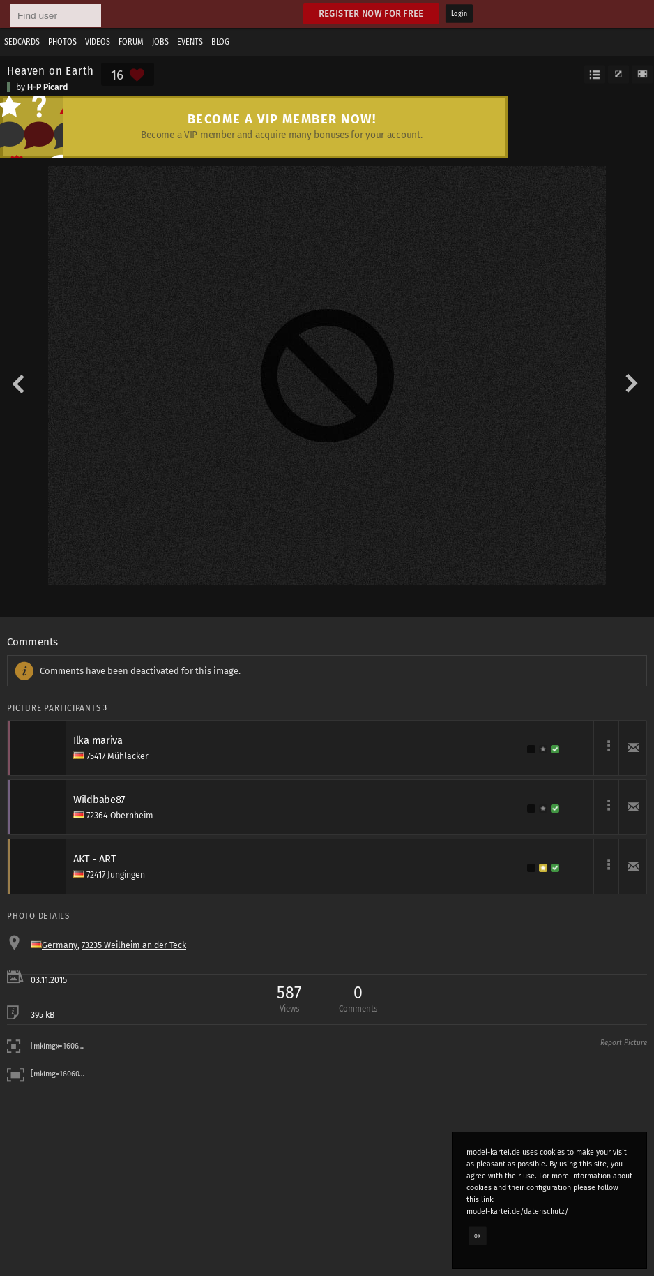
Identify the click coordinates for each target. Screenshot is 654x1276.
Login (459, 14)
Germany (59, 945)
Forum (131, 42)
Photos (62, 42)
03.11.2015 (49, 980)
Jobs (160, 42)
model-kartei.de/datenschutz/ (517, 1211)
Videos (97, 42)
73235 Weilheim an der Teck (134, 945)
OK (477, 1235)
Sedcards (22, 42)
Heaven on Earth (50, 70)
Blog (220, 42)
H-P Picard (47, 87)
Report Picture (623, 1043)
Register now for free (371, 13)
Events (190, 42)
